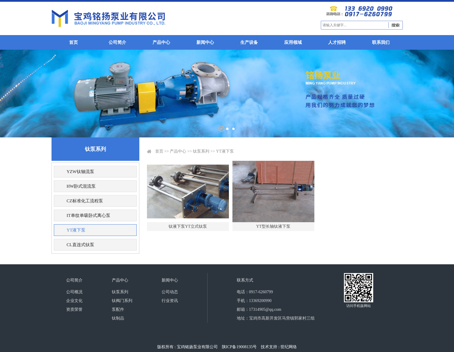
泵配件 (118, 309)
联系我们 (381, 42)
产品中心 (161, 42)
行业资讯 (170, 300)
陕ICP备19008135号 (239, 347)
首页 (73, 42)
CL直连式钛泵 (80, 244)
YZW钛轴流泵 (80, 171)
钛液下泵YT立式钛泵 (188, 226)
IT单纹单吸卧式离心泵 (88, 215)
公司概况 (74, 292)
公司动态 (170, 292)
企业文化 (74, 300)
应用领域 (293, 42)
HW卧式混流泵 (81, 186)
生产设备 (249, 42)
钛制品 (118, 318)
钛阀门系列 (122, 300)
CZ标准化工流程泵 (84, 201)
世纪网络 (288, 347)
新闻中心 (205, 42)
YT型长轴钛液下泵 (273, 226)
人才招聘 (337, 42)
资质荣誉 (74, 309)
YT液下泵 (75, 230)
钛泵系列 (201, 151)
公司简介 (117, 42)
